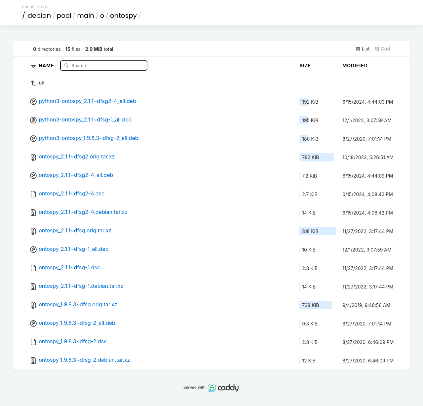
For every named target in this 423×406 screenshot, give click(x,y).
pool (64, 15)
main (85, 15)
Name (47, 65)
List (362, 49)
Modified (355, 65)
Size (305, 65)
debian (39, 15)
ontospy (123, 15)
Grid (382, 49)
